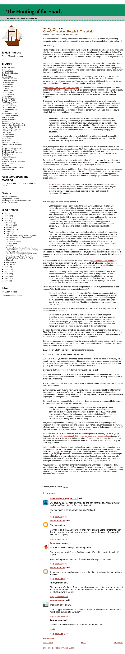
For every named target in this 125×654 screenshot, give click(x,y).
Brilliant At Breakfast (9, 79)
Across (9, 197)
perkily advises (88, 169)
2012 (7, 269)
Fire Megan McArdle (9, 102)
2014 (7, 221)
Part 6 (30, 184)
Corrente (5, 88)
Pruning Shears (8, 136)
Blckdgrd (5, 75)
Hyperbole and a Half (10, 113)
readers (58, 184)
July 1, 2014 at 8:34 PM (58, 539)
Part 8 (4, 186)
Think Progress (7, 156)
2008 (7, 278)
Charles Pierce (7, 84)
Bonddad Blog (7, 77)
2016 (7, 216)
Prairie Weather (8, 135)
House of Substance (9, 110)
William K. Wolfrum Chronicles (13, 162)
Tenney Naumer (57, 600)
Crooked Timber (8, 90)
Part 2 (9, 184)
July (8, 234)
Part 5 (25, 184)
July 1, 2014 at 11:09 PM (59, 616)
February (9, 262)
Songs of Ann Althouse (10, 199)
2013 (7, 267)
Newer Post (48, 642)
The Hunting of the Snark (34, 11)
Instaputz (5, 121)
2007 (7, 281)
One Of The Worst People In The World (19, 258)
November (10, 225)
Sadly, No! (6, 140)
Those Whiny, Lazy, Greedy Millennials (19, 256)
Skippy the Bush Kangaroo (12, 144)
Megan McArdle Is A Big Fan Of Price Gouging (22, 250)
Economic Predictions (13, 242)
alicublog (5, 165)
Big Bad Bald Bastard (10, 73)
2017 (7, 213)
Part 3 (15, 184)
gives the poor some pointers (102, 261)
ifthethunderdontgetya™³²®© (64, 498)
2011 (7, 271)
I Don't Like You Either (10, 115)
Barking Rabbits (8, 71)
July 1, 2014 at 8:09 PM (58, 517)
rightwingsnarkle (8, 169)
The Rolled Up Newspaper (12, 152)
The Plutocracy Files (9, 150)
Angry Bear (6, 69)
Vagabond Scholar (9, 158)
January (9, 264)
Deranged (9, 246)
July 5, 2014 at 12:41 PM (59, 634)
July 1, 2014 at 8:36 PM (58, 564)
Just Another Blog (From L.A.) (13, 123)
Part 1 (4, 184)
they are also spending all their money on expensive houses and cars (82, 436)
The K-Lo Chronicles (10, 202)
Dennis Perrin (7, 92)
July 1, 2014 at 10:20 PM (59, 579)
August (9, 231)
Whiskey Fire (7, 160)
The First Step (11, 240)
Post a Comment (49, 638)
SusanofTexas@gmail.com (12, 56)
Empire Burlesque (8, 98)
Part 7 (36, 184)
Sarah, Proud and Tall (10, 142)
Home (83, 642)
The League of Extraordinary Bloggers (16, 201)
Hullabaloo (6, 111)
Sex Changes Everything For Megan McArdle (21, 254)
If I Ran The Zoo (8, 117)
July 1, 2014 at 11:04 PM (59, 597)
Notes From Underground (11, 129)
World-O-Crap (7, 163)
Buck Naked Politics (9, 81)
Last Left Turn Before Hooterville (14, 125)
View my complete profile (12, 296)
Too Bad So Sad (11, 244)
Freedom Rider (7, 104)
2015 (7, 218)
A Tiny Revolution (8, 67)
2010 (7, 274)
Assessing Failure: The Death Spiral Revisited (21, 248)
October (9, 227)
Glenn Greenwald (8, 108)
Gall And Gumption (9, 106)
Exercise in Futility (9, 100)
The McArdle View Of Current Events (18, 238)
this (52, 202)
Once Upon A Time (9, 131)
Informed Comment (9, 119)
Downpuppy (56, 543)
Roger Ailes (6, 138)
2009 (7, 276)
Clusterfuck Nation (9, 86)
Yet (58, 451)
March (8, 260)
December (10, 223)
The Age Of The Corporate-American (18, 252)
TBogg (4, 146)
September (10, 229)
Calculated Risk (8, 83)
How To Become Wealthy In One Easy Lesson (21, 236)
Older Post (118, 642)
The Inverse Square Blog (11, 148)
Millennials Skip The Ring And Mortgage (62, 88)
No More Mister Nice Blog (11, 127)
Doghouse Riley (8, 94)
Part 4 (20, 184)
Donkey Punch (7, 96)
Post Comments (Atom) (64, 648)
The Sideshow (7, 154)
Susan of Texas (57, 520)
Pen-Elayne (6, 133)
